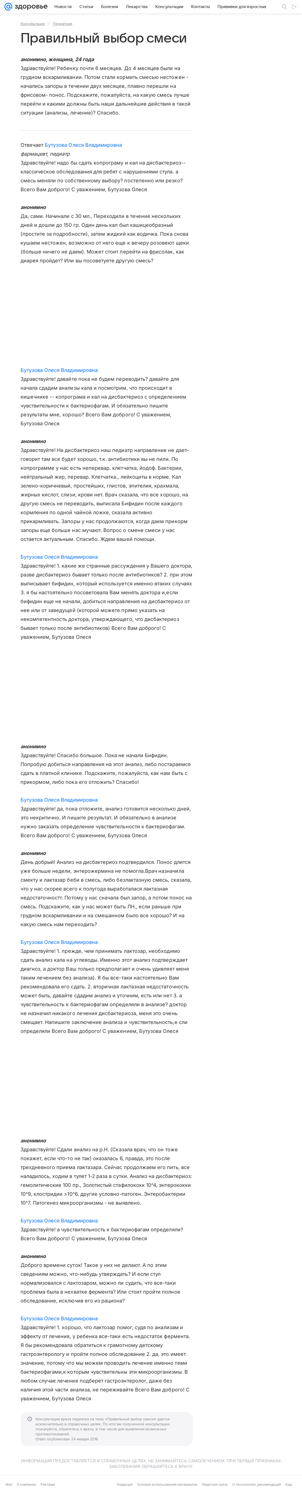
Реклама (48, 1484)
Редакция (125, 1484)
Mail (9, 1484)
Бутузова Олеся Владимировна (83, 145)
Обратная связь (215, 1484)
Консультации (33, 23)
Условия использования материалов (167, 1484)
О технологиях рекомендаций (256, 1484)
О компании (26, 1484)
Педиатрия (62, 23)
